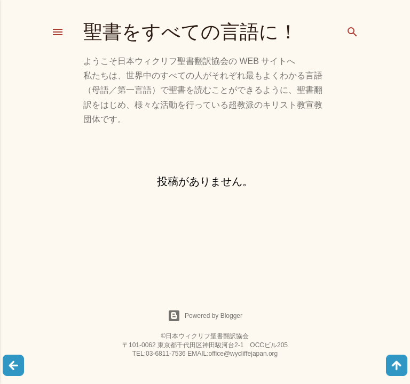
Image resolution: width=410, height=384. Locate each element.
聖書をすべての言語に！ (190, 32)
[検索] (352, 29)
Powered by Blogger (205, 315)
